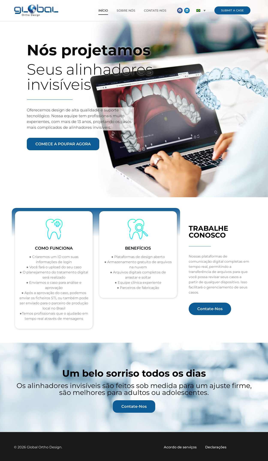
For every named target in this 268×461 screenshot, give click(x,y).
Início (103, 10)
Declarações (215, 447)
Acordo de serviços (180, 447)
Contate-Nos (155, 10)
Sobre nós (126, 10)
